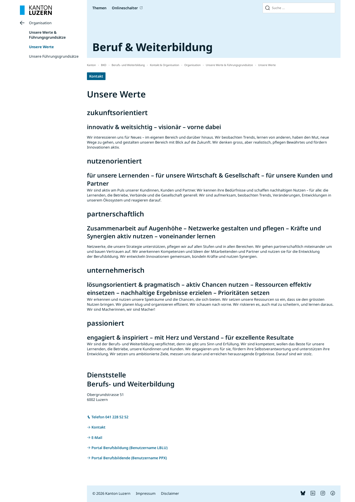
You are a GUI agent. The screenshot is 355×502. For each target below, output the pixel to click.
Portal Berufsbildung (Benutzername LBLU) (129, 447)
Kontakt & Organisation (164, 65)
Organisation (40, 22)
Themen (99, 7)
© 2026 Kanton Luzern (111, 493)
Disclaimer (170, 493)
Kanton (91, 65)
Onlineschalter (125, 7)
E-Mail (96, 437)
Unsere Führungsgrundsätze (54, 56)
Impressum (146, 493)
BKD (103, 65)
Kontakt (96, 76)
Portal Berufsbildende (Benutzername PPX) (129, 457)
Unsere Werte (41, 46)
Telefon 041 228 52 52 (109, 416)
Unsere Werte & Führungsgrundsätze (47, 35)
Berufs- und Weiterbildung (128, 65)
